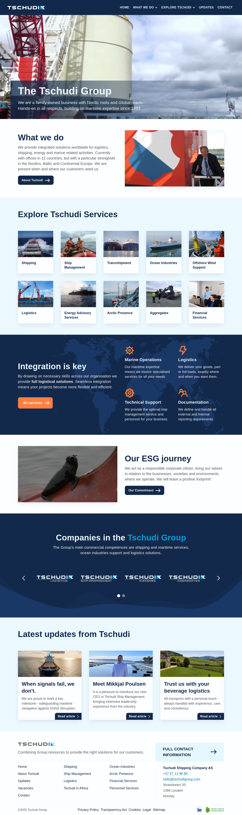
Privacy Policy (88, 810)
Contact (225, 7)
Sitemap (159, 810)
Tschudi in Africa (76, 788)
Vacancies (25, 788)
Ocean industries (122, 767)
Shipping (70, 767)
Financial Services (123, 781)
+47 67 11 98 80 (175, 773)
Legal (147, 810)
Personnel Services (124, 788)
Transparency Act (114, 810)
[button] (145, 7)
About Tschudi (28, 774)
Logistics (70, 781)
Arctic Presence (121, 774)
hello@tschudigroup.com (181, 779)
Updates (206, 7)
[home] (26, 7)
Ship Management (77, 774)
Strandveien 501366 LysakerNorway (174, 790)
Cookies (135, 810)
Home (124, 7)
